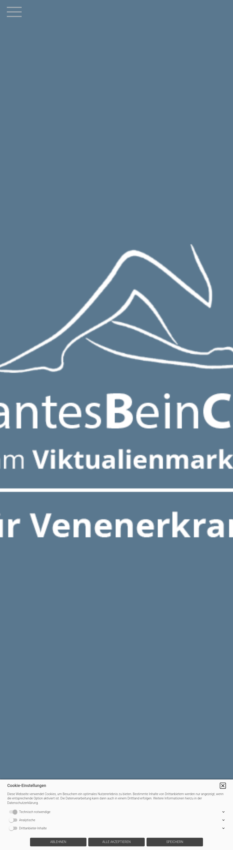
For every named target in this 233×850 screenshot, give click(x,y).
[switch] (14, 812)
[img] (116, 425)
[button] (223, 786)
